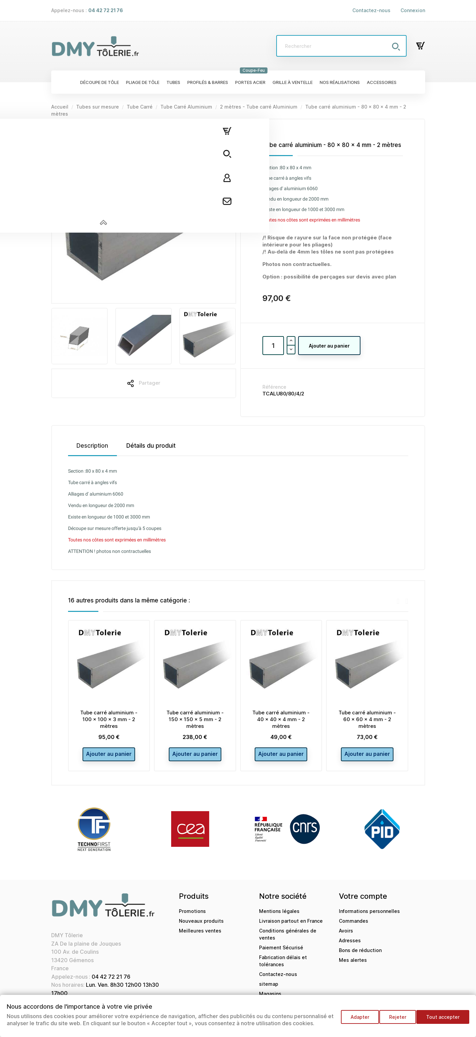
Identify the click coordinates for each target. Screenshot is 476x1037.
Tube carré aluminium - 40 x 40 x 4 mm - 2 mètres (281, 719)
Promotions (192, 915)
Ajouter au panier (329, 346)
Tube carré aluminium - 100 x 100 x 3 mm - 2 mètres (108, 719)
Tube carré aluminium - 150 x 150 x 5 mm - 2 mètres (195, 719)
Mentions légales (279, 915)
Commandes (353, 924)
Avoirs (346, 934)
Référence (274, 387)
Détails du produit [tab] (151, 445)
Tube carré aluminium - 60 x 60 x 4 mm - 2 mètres (367, 719)
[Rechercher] (341, 46)
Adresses (350, 944)
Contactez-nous (371, 10)
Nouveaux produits (201, 924)
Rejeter (394, 1020)
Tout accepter (442, 1020)
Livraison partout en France (291, 924)
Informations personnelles (369, 915)
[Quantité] (273, 345)
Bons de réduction (360, 954)
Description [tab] (92, 445)
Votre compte (363, 899)
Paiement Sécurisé (281, 951)
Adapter (354, 1020)
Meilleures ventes (200, 934)
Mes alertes (353, 964)
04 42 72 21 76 (111, 980)
